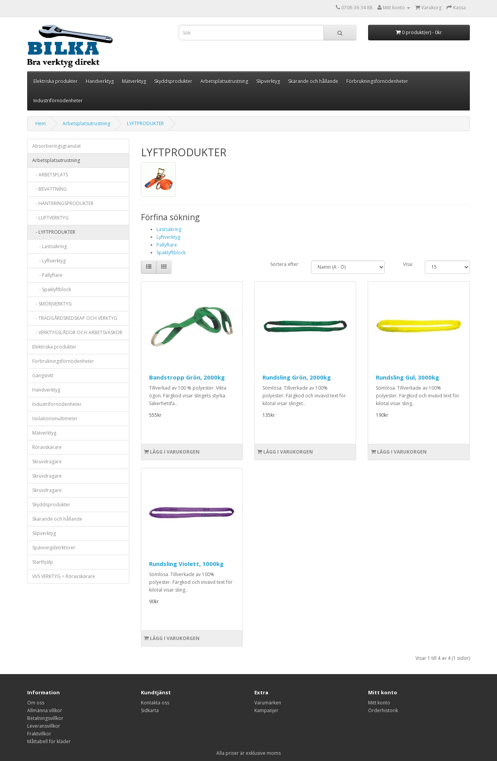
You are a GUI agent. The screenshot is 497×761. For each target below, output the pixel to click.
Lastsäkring (168, 229)
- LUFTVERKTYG (50, 217)
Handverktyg (100, 81)
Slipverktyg (268, 81)
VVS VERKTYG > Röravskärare (63, 576)
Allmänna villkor (44, 710)
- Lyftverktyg (49, 260)
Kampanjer (266, 710)
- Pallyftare (47, 275)
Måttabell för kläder (49, 741)
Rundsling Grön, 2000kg (296, 377)
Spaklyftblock (171, 252)
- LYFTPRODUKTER (53, 232)
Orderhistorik (383, 710)
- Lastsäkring (49, 246)
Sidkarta (150, 710)
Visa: (408, 264)
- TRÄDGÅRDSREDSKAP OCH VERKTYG (74, 318)
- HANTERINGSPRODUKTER (63, 203)
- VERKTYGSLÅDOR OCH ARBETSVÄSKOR (77, 332)
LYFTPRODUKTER (145, 123)
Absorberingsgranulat (56, 146)
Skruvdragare (47, 461)
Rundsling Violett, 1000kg (186, 564)
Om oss (35, 702)
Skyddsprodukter (173, 81)
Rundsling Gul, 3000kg (407, 377)
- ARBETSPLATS (50, 174)
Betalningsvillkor (45, 718)
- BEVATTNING (49, 189)
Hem (40, 123)
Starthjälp (42, 562)
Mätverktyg (134, 81)
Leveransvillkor (43, 726)
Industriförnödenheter (58, 100)
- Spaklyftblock (51, 289)
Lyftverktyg (168, 237)
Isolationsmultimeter (55, 418)
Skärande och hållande (313, 81)
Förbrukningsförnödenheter (377, 81)
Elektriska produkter (55, 81)
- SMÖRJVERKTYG (52, 303)
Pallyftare (166, 245)
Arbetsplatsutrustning (224, 81)
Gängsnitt (42, 375)
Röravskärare (47, 447)
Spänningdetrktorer (53, 547)
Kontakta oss (155, 702)
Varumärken (267, 702)
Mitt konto (379, 702)
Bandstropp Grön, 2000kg (187, 377)
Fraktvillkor (39, 733)
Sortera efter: (284, 264)
